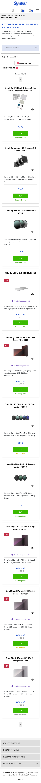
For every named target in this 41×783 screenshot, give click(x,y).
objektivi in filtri (6, 17)
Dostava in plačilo (11, 750)
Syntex (3, 15)
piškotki (14, 775)
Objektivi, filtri (21, 15)
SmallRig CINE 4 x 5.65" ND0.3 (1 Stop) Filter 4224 (20, 659)
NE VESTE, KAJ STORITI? (12, 764)
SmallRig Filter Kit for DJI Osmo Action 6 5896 (21, 465)
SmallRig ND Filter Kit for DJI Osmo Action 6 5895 (20, 405)
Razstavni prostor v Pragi (14, 757)
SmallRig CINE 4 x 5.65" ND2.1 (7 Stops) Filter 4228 (20, 338)
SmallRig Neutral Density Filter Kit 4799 (20, 211)
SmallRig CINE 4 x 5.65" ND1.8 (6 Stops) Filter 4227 (20, 527)
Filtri (15, 17)
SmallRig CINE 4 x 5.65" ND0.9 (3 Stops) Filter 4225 (20, 592)
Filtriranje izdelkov (11, 47)
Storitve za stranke (11, 743)
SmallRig (11, 15)
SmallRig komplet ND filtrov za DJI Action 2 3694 (20, 149)
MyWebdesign (32, 775)
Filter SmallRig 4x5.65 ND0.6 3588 (20, 273)
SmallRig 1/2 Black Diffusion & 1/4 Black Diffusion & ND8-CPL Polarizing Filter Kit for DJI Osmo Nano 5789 (20, 89)
